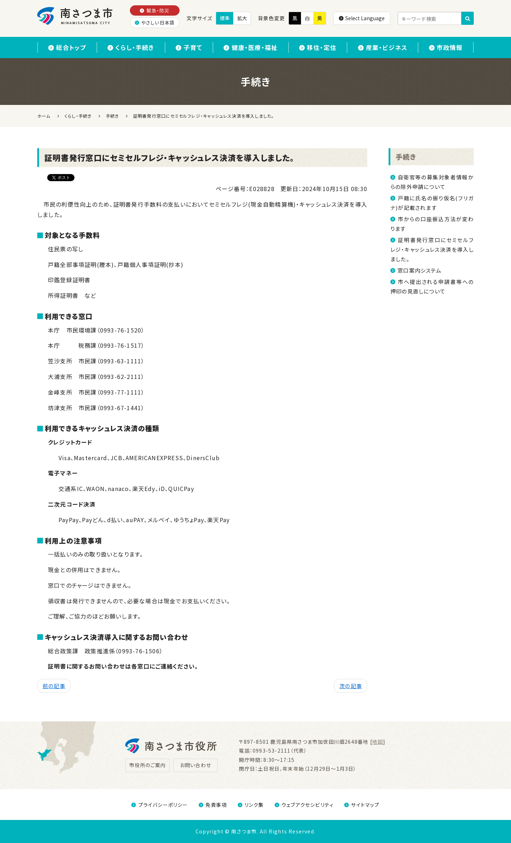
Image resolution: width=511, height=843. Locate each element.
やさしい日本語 (155, 22)
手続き (406, 156)
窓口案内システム (419, 270)
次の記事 (350, 686)
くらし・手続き (131, 47)
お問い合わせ (195, 765)
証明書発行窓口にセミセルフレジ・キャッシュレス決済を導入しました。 (432, 249)
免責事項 (213, 804)
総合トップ (67, 47)
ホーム (44, 116)
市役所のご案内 (147, 765)
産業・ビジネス (383, 47)
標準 (225, 18)
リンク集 (251, 804)
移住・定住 (317, 47)
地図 (377, 741)
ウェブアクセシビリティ (304, 804)
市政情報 (446, 47)
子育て (189, 47)
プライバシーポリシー (159, 804)
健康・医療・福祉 (251, 47)
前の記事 (54, 686)
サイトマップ (361, 804)
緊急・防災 (154, 10)
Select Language (362, 18)
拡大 (242, 18)
